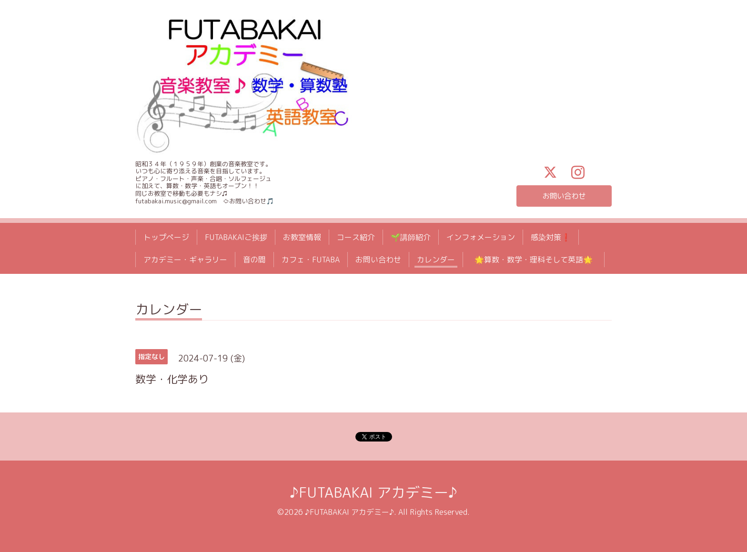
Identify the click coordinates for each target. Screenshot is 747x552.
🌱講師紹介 (411, 237)
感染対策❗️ (551, 237)
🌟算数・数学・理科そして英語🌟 (537, 259)
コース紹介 (356, 237)
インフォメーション (480, 237)
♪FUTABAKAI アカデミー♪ (373, 492)
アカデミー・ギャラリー (185, 259)
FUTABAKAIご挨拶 (236, 237)
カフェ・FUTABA (311, 259)
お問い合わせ (564, 196)
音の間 (254, 259)
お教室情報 (302, 237)
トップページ (166, 237)
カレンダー (436, 259)
